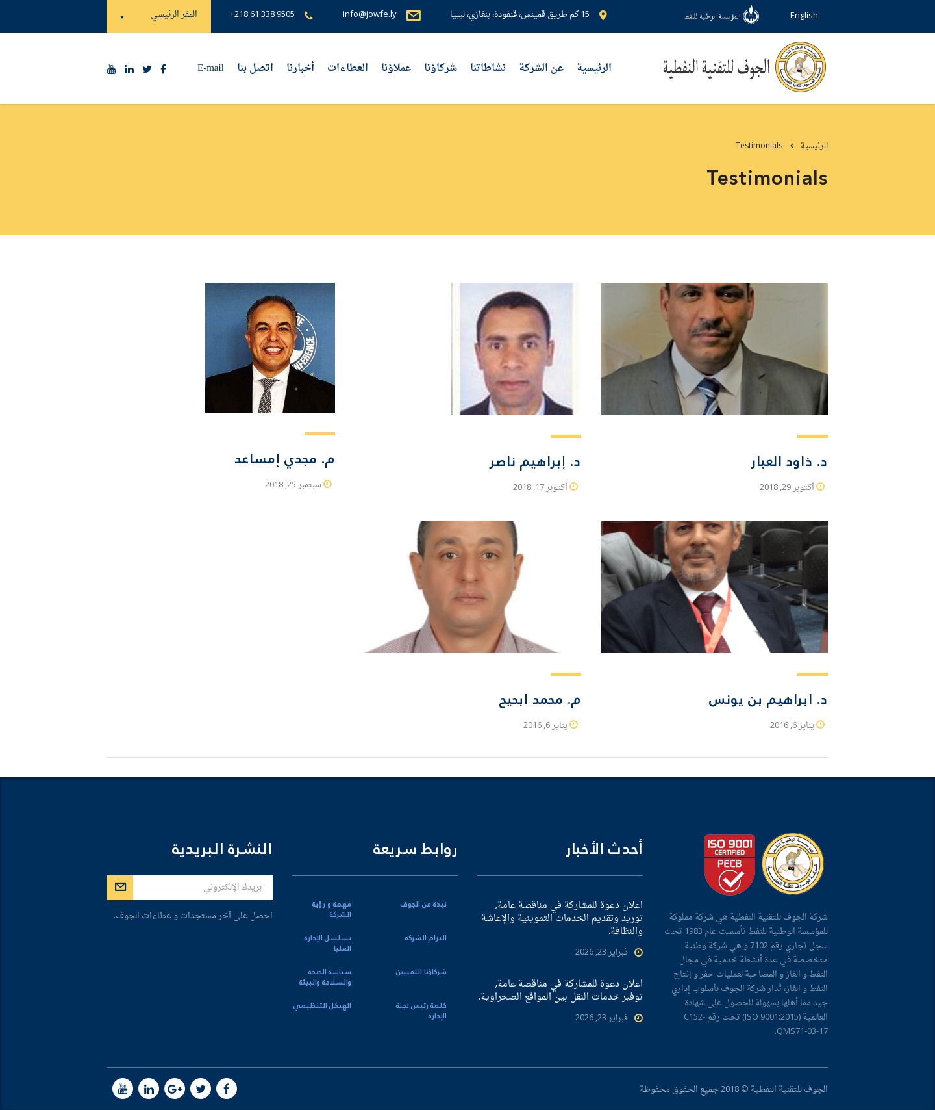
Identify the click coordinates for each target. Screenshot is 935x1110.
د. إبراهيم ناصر (535, 462)
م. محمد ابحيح (540, 700)
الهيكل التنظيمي (322, 1006)
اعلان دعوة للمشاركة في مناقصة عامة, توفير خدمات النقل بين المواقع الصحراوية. (561, 991)
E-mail (210, 68)
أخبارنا (300, 68)
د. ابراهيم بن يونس (768, 700)
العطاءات (347, 68)
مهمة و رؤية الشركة (331, 909)
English (804, 16)
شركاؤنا (440, 68)
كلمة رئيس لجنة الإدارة (421, 1011)
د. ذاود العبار (789, 462)
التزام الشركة (426, 938)
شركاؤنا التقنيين (421, 972)
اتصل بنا (255, 68)
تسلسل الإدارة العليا (328, 943)
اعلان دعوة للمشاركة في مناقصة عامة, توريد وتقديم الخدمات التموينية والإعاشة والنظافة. (562, 918)
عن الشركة (541, 68)
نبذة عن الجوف (424, 904)
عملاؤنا (396, 68)
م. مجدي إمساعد (284, 459)
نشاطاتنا (488, 68)
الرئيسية (594, 68)
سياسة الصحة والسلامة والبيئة (325, 977)
